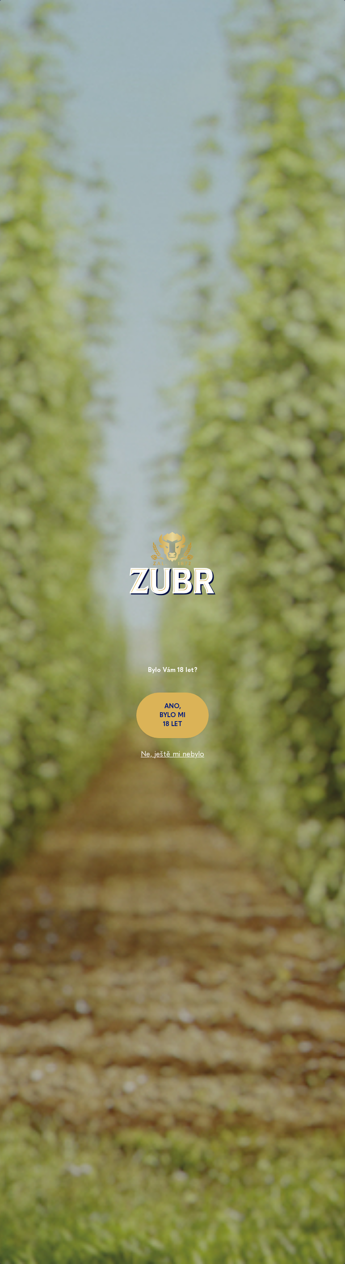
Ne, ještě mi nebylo (172, 754)
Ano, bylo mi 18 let (172, 715)
